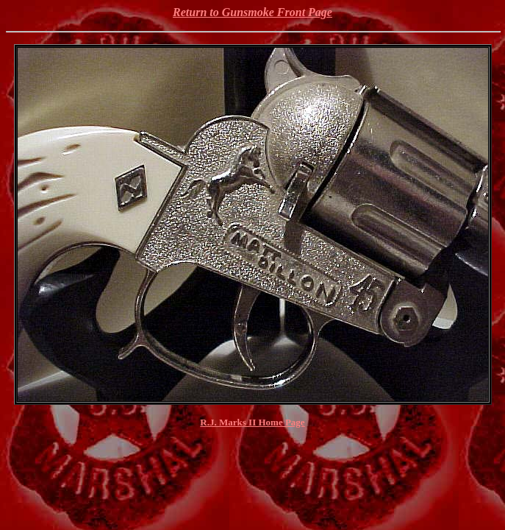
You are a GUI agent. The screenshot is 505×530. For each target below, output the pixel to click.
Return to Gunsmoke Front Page (252, 12)
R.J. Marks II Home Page (252, 422)
